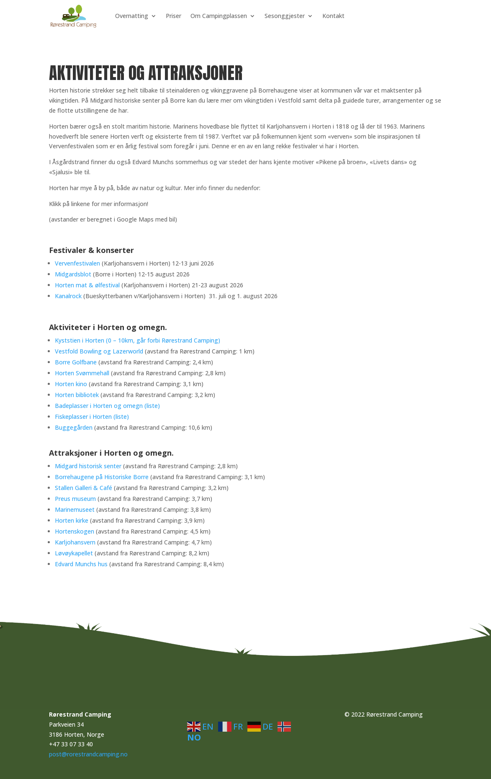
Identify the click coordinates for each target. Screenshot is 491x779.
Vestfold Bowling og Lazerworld (99, 351)
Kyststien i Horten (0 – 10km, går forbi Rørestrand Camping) (137, 340)
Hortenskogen (75, 531)
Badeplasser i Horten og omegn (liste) (107, 406)
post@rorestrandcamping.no (88, 754)
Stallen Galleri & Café (84, 488)
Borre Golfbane (76, 362)
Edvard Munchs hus (82, 564)
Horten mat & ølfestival (88, 285)
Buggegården (74, 427)
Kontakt (333, 16)
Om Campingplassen (218, 16)
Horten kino (71, 384)
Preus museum (76, 499)
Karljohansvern (76, 542)
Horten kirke (72, 520)
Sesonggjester (285, 16)
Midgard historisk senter (89, 466)
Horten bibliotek (77, 395)
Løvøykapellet (75, 553)
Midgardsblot (74, 274)
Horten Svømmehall (82, 373)
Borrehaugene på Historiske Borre (102, 477)
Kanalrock (68, 296)
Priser (173, 16)
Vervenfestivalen (77, 263)
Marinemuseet (75, 509)
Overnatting (131, 16)
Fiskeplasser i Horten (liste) (92, 416)
